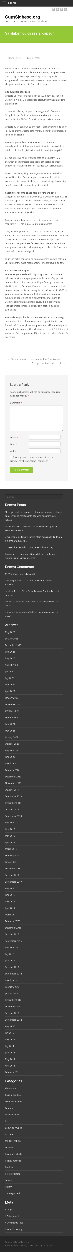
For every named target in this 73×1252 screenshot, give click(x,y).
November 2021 (13, 704)
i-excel (37, 1245)
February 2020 (12, 770)
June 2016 (10, 960)
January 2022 (11, 697)
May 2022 (10, 684)
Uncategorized (12, 1193)
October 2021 (12, 710)
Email (13, 444)
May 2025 (10, 658)
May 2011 (10, 1059)
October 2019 (12, 789)
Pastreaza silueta (13, 1153)
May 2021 (10, 730)
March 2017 (11, 914)
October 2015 (12, 967)
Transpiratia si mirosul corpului (48, 363)
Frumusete (10, 1108)
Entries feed (13, 1216)
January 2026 (11, 638)
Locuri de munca (13, 1127)
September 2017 (13, 881)
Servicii (8, 1180)
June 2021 (10, 723)
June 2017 (10, 894)
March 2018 (11, 848)
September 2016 (13, 940)
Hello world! (29, 574)
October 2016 (12, 934)
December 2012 (13, 999)
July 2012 (9, 1032)
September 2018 (13, 816)
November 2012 (13, 1006)
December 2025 (13, 645)
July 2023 (9, 678)
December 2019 (13, 776)
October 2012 (12, 1013)
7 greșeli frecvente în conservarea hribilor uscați (29, 547)
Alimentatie (34, 57)
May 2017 (10, 901)
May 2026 (10, 632)
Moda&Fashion (13, 1140)
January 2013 (11, 993)
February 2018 (12, 855)
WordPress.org (14, 1229)
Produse (9, 1167)
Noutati (9, 1147)
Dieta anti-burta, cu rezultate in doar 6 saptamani (34, 359)
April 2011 (10, 1065)
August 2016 (11, 947)
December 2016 (13, 927)
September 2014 (13, 973)
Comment (16, 402)
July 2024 (9, 671)
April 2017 (10, 908)
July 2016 (9, 954)
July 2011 (9, 1046)
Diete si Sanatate (13, 1101)
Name (14, 437)
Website (14, 451)
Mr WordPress (12, 574)
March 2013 (11, 980)
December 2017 (13, 868)
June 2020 (10, 756)
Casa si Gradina (13, 1094)
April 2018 (10, 842)
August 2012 (11, 1026)
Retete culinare (12, 1173)
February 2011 (12, 1072)
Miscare (9, 1134)
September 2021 (13, 717)
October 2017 (12, 875)
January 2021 (11, 737)
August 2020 (11, 750)
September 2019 (13, 796)
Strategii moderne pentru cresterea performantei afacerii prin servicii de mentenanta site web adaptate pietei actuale (33, 516)
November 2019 (13, 783)
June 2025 (10, 651)
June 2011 (10, 1052)
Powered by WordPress (15, 1245)
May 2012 (10, 1039)
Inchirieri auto (12, 1114)
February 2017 (12, 921)
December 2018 (13, 802)
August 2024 (11, 664)
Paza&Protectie (13, 1160)
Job (6, 1121)
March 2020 (11, 763)
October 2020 (12, 743)
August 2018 (11, 822)
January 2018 (11, 861)
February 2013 (12, 986)
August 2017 (11, 888)
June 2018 (10, 829)
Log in (10, 1209)
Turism (8, 1186)
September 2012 (13, 1019)
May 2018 (10, 835)
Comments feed (15, 1222)
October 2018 (12, 809)
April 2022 (10, 691)
